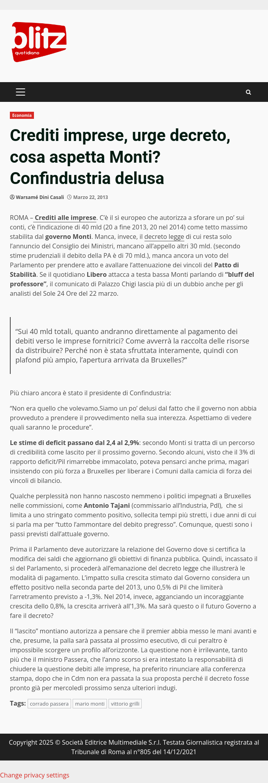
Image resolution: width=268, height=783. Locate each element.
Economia (22, 115)
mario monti (90, 703)
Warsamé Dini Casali (40, 197)
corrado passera (49, 703)
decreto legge (164, 236)
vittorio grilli (125, 703)
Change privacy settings (34, 775)
